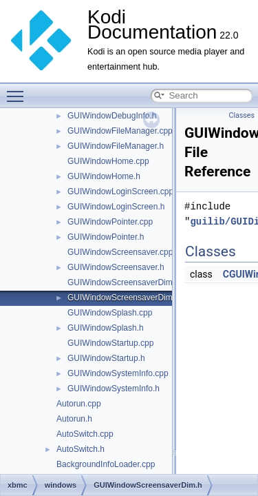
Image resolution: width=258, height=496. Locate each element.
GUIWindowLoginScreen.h (115, 206)
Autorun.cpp (78, 404)
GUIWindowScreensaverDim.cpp (127, 282)
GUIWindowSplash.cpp (109, 313)
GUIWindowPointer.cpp (110, 222)
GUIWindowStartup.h (106, 358)
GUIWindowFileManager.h (115, 146)
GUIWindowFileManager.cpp (120, 131)
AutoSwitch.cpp (85, 434)
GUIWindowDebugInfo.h (111, 116)
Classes (242, 115)
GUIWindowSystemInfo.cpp (118, 373)
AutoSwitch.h (80, 449)
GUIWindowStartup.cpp (110, 343)
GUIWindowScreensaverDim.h (123, 297)
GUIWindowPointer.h (105, 237)
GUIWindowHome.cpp (108, 161)
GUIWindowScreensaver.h (115, 267)
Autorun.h (74, 419)
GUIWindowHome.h (103, 176)
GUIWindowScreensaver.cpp (120, 252)
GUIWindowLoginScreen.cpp (120, 191)
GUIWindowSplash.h (105, 328)
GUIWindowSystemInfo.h (113, 388)
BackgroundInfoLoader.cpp (105, 464)
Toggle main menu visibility (18, 90)
